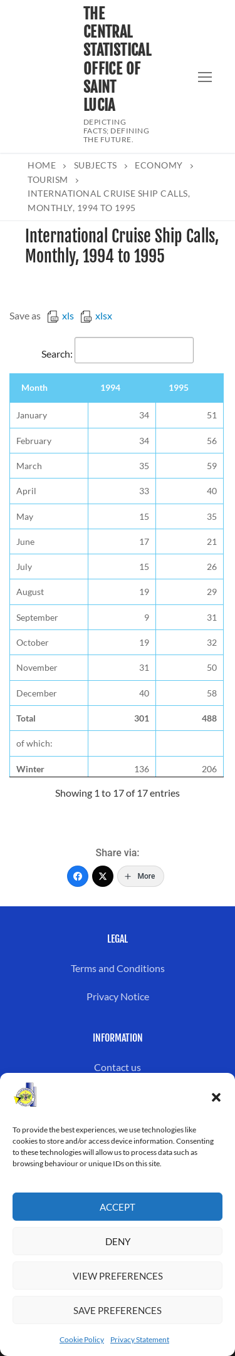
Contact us (117, 1067)
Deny (117, 1241)
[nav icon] (205, 76)
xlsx (96, 315)
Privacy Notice (117, 996)
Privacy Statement (139, 1339)
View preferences (118, 1275)
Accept (117, 1207)
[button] (216, 1097)
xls (60, 315)
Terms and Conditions (118, 968)
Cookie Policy (82, 1339)
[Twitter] (102, 876)
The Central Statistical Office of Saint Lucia (117, 60)
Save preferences (117, 1310)
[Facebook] (77, 876)
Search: (117, 354)
